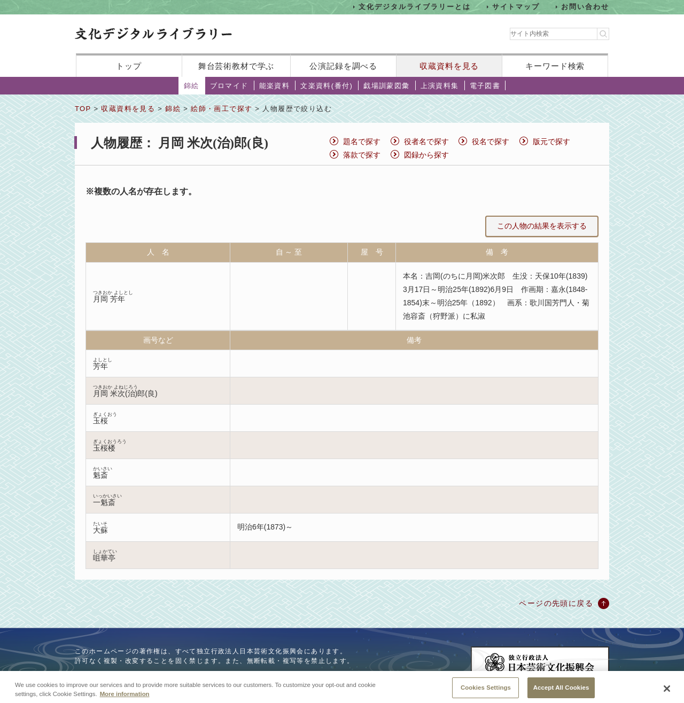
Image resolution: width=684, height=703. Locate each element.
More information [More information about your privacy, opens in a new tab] (125, 699)
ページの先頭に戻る (556, 603)
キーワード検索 (555, 65)
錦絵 (191, 86)
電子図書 (485, 86)
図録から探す (426, 155)
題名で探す (361, 141)
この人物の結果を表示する (542, 226)
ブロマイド (229, 86)
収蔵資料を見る (449, 65)
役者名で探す (426, 141)
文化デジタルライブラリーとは (414, 7)
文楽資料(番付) (326, 86)
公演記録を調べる (343, 65)
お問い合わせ (585, 7)
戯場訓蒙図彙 (386, 86)
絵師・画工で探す (221, 109)
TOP (83, 109)
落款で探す (361, 155)
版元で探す (551, 141)
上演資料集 (440, 86)
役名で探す (490, 141)
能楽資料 (274, 86)
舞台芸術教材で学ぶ (236, 65)
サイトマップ (516, 7)
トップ (129, 65)
